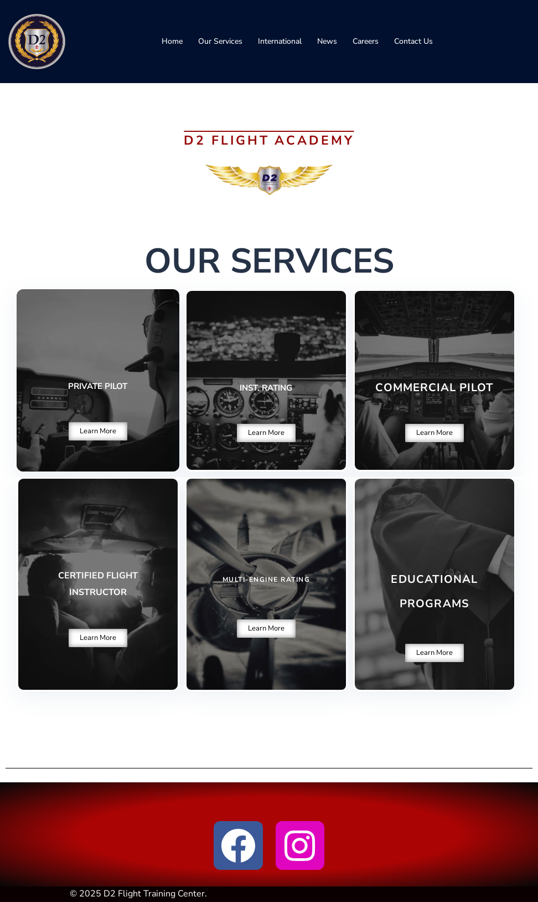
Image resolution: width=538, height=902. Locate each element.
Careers (366, 41)
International (280, 41)
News (327, 41)
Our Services (220, 41)
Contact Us (413, 41)
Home (172, 41)
